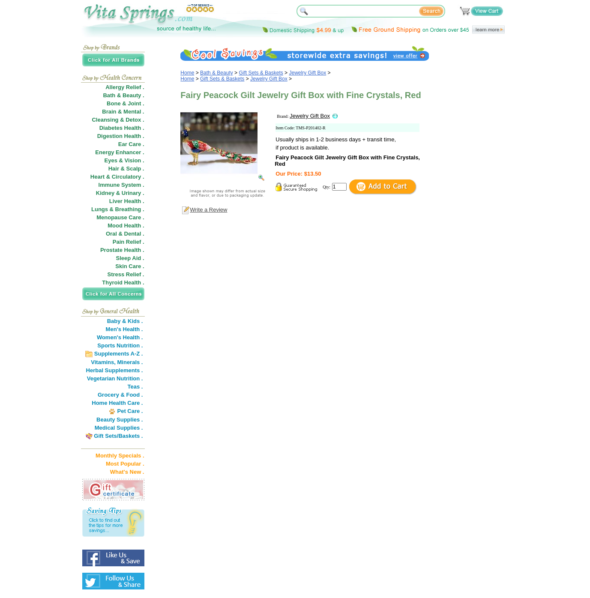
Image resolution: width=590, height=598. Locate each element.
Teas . (135, 386)
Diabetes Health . (121, 128)
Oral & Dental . (125, 233)
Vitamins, (103, 362)
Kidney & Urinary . (120, 193)
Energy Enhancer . (119, 152)
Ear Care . (131, 144)
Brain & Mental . (123, 111)
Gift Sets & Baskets (261, 73)
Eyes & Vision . (124, 160)
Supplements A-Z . (118, 353)
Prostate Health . (122, 250)
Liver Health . (126, 201)
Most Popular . (125, 463)
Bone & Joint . (125, 103)
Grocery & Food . (120, 395)
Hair (113, 168)
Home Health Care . (117, 403)
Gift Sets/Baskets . (118, 436)
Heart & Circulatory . (117, 176)
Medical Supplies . (119, 428)
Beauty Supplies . (119, 419)
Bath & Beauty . (123, 95)
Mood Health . (126, 225)
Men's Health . (124, 329)
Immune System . (121, 185)
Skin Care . (129, 266)
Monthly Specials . (120, 455)
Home (187, 73)
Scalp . (135, 168)
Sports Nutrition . (120, 345)
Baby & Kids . (125, 321)
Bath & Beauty (216, 73)
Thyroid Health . (123, 282)
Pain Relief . (128, 242)
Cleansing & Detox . (118, 120)
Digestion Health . (120, 136)
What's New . (127, 472)
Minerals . (130, 362)
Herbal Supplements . (114, 370)
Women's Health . (120, 337)
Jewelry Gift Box (307, 73)
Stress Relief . (126, 274)
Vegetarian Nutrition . (115, 378)
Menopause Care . (120, 217)
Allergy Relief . (124, 87)
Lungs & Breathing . (117, 209)
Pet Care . (130, 411)
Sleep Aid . (130, 258)
